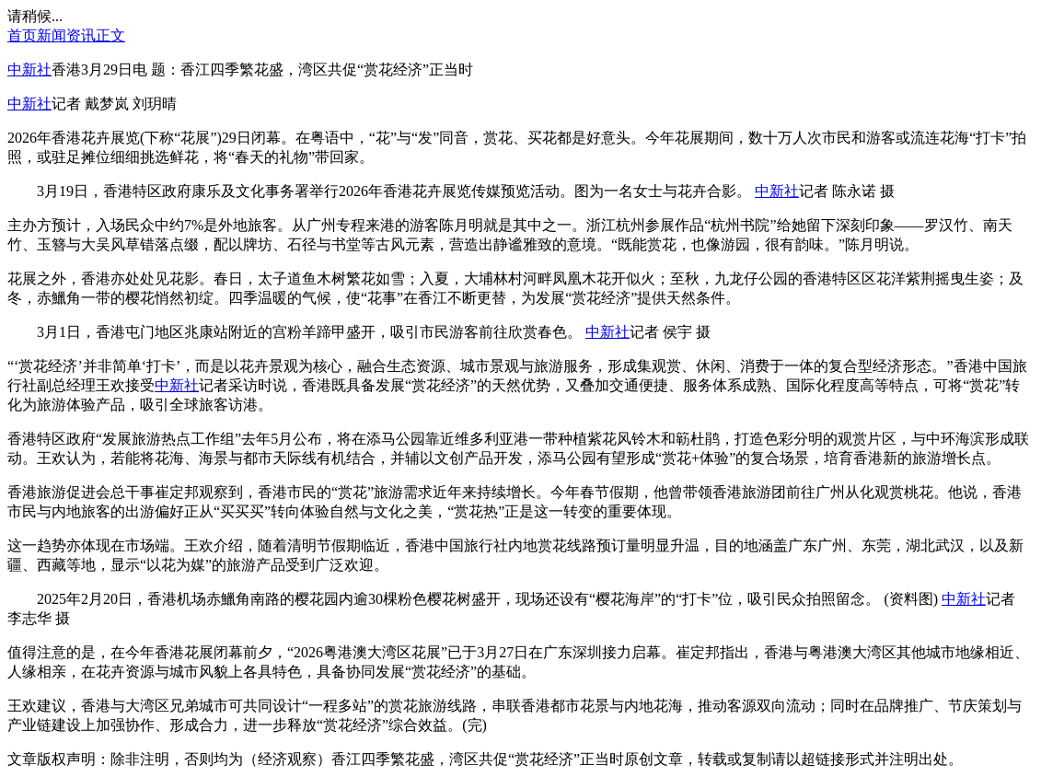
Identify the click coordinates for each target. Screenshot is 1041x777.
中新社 (29, 69)
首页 (22, 35)
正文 (110, 35)
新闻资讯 (66, 35)
